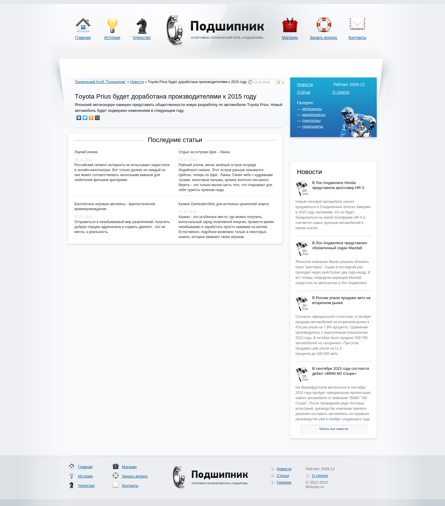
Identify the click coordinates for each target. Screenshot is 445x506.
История (112, 37)
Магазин (290, 37)
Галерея (284, 482)
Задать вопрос (324, 37)
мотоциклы (312, 109)
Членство (142, 37)
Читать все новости (333, 429)
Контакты (357, 37)
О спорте (340, 92)
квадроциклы (313, 114)
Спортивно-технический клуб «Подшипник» (214, 31)
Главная (83, 37)
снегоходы (311, 120)
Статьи (303, 92)
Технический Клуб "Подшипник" (100, 82)
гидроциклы (312, 126)
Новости (137, 82)
